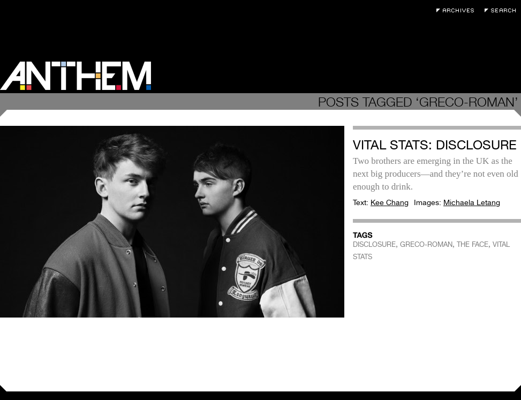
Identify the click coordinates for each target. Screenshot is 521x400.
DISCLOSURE (374, 244)
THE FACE (472, 244)
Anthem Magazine (75, 76)
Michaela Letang (471, 202)
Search (503, 10)
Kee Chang (390, 202)
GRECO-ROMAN (426, 244)
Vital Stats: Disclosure (435, 145)
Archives (457, 10)
